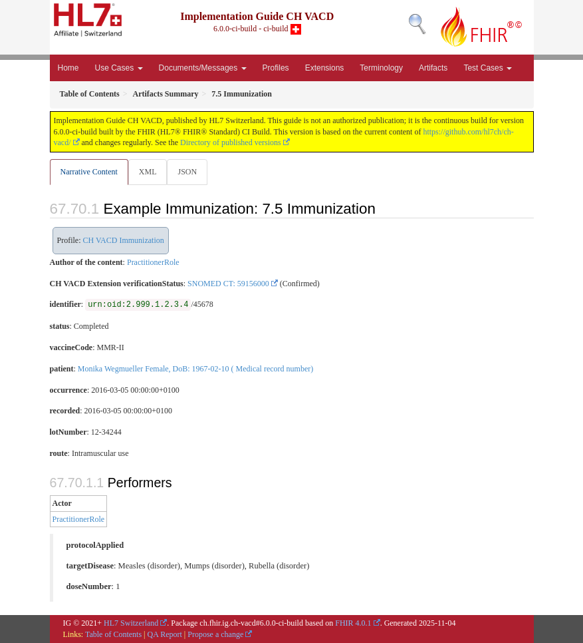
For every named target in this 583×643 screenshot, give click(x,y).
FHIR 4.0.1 (353, 623)
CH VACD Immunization (123, 240)
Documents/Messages (203, 68)
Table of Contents (113, 634)
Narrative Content (89, 171)
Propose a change (215, 634)
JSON (187, 171)
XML (148, 171)
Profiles (276, 68)
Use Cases (119, 68)
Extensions (324, 68)
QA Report (165, 634)
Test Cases (487, 68)
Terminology (381, 68)
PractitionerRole (153, 262)
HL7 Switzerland (131, 623)
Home (68, 68)
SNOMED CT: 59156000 (228, 283)
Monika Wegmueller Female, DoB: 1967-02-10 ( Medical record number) (195, 368)
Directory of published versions (230, 142)
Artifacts (433, 68)
